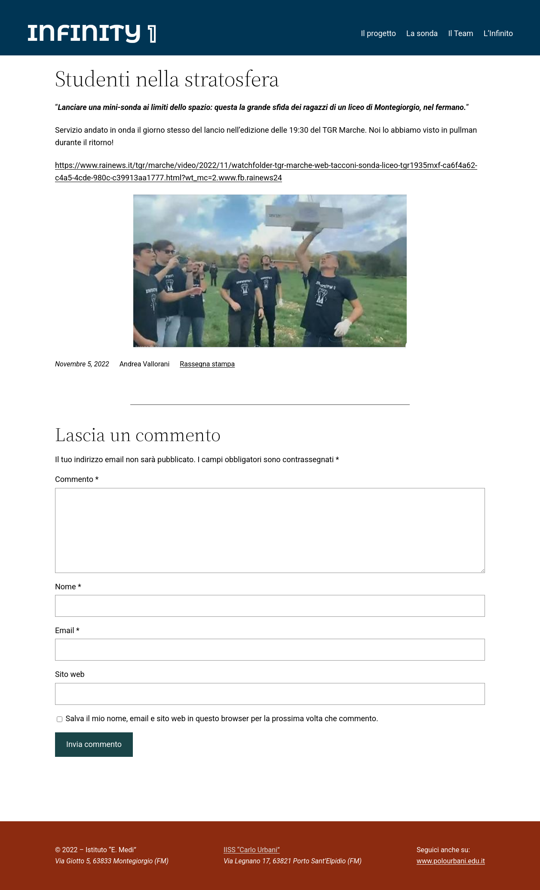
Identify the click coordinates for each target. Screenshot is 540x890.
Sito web (70, 674)
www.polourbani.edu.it (451, 861)
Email (67, 630)
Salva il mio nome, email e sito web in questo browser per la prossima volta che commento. (222, 718)
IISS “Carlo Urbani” (252, 850)
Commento (76, 479)
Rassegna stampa (207, 364)
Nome (68, 586)
